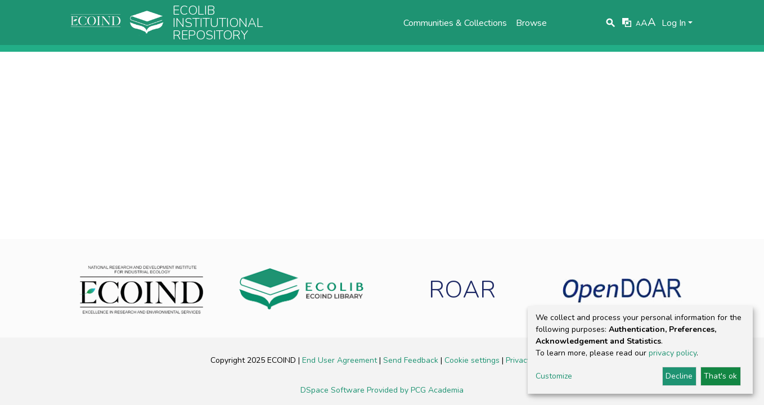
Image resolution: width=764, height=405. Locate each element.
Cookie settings (473, 360)
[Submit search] (611, 23)
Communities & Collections (455, 23)
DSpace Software (333, 390)
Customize (554, 376)
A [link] (638, 23)
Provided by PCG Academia (415, 390)
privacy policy (672, 353)
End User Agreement (340, 360)
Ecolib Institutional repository (218, 23)
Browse (531, 23)
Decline (679, 376)
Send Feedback (412, 360)
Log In (674, 23)
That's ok (720, 376)
